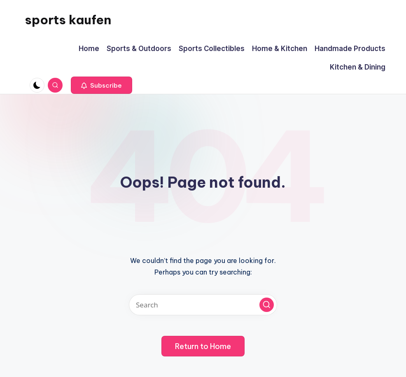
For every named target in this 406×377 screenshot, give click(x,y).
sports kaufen (68, 20)
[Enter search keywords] (203, 304)
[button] (101, 85)
